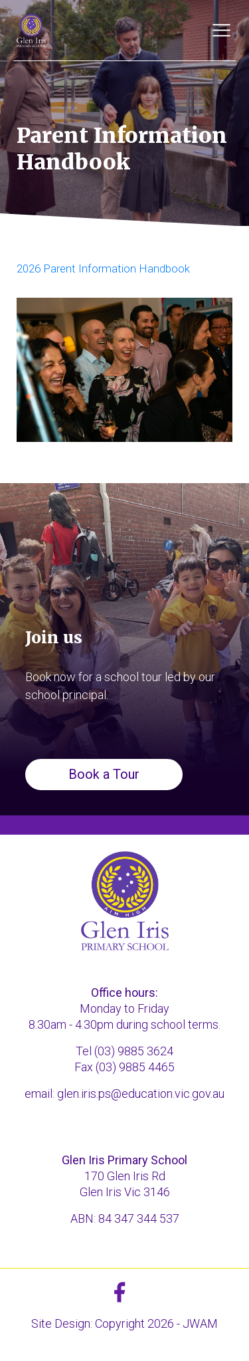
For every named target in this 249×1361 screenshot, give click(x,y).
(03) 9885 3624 (133, 1051)
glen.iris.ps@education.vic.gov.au (140, 1093)
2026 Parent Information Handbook (103, 268)
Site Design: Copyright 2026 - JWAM (124, 1323)
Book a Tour (103, 774)
